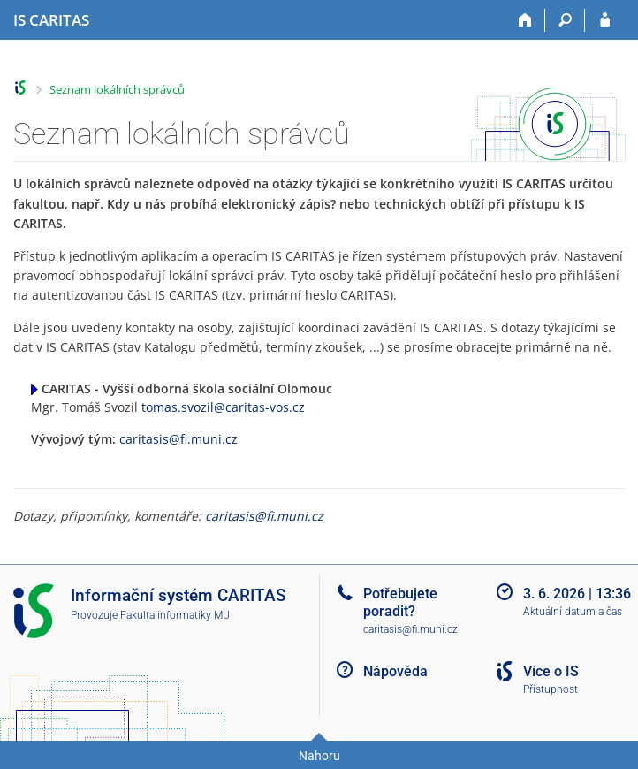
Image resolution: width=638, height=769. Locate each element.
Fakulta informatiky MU (175, 615)
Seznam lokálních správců (117, 89)
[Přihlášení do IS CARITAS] (605, 20)
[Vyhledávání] (565, 20)
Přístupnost (550, 689)
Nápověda (395, 671)
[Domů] (525, 20)
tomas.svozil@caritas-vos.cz (223, 407)
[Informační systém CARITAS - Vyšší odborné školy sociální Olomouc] (51, 20)
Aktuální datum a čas (572, 611)
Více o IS (551, 671)
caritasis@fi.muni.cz (178, 438)
